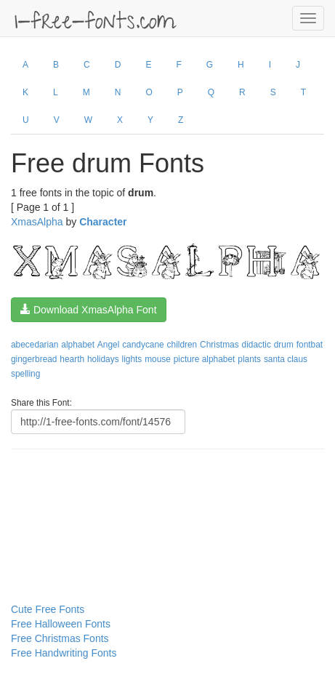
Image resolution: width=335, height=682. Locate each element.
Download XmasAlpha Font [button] (88, 310)
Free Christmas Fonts (60, 638)
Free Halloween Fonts (60, 624)
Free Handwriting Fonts (64, 653)
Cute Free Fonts (47, 609)
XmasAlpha (37, 222)
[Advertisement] (83, 496)
